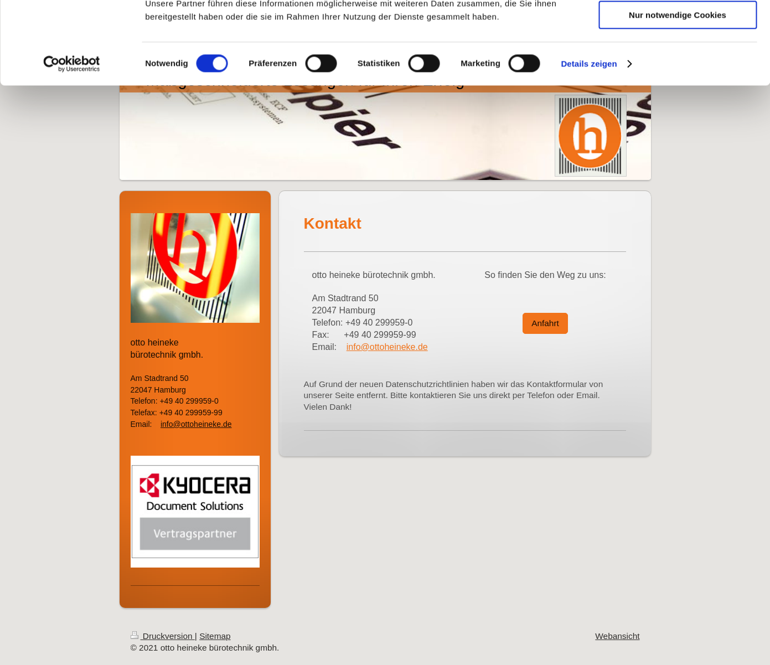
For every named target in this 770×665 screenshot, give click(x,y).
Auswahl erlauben (677, 60)
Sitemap (214, 636)
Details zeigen (589, 141)
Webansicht (617, 636)
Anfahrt (545, 323)
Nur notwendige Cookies (677, 92)
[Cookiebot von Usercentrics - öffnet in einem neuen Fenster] (71, 141)
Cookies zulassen (677, 27)
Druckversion (163, 636)
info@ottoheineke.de (387, 347)
